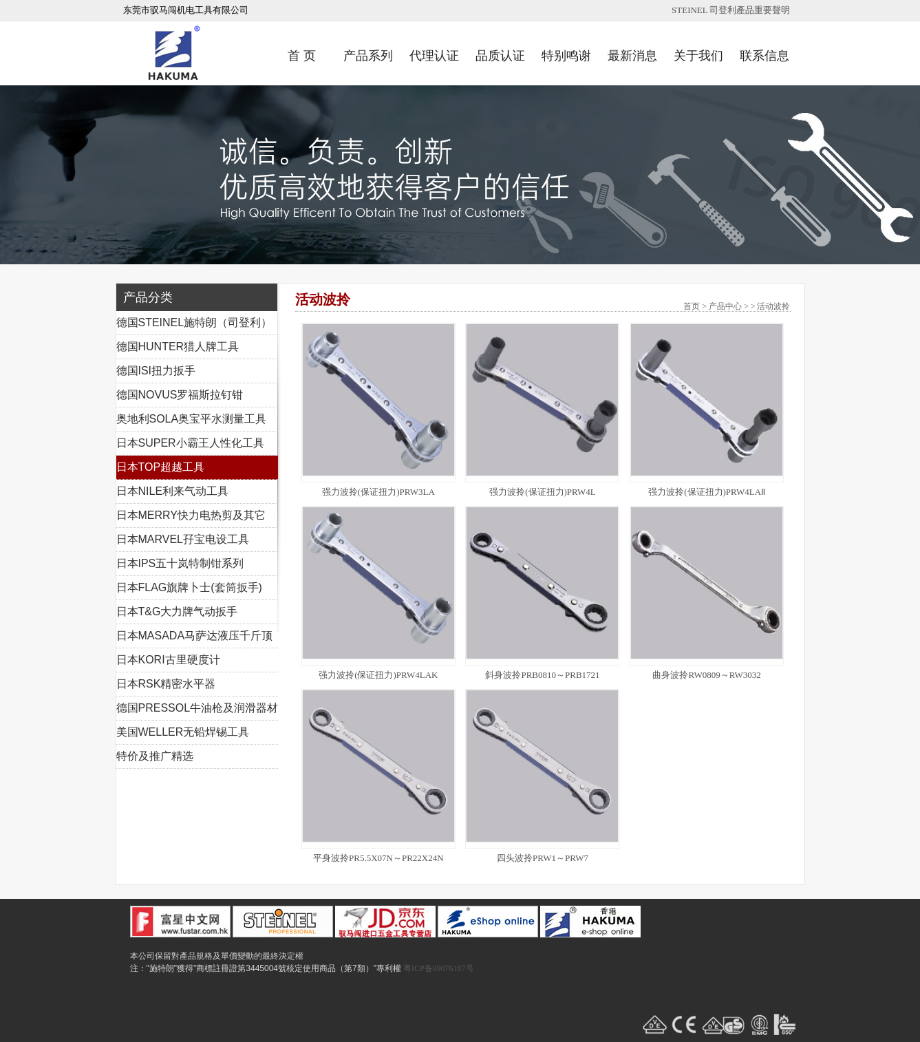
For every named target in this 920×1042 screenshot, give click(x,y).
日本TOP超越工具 (160, 467)
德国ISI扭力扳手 (156, 370)
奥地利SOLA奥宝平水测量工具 (191, 419)
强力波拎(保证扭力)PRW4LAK (378, 675)
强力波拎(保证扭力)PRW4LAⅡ (706, 492)
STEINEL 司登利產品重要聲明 (731, 10)
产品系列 (368, 56)
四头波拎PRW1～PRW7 (542, 858)
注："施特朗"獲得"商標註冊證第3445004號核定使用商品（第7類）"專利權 (265, 968)
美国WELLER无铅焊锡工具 (183, 732)
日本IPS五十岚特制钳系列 (180, 563)
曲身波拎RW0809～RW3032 (706, 675)
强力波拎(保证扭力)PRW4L (542, 492)
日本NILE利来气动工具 (172, 491)
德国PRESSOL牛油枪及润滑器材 (197, 708)
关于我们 (698, 56)
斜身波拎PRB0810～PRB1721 (542, 675)
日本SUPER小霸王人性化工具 (190, 443)
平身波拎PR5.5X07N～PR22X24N (378, 858)
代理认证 (434, 56)
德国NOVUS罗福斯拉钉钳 (180, 395)
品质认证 (500, 56)
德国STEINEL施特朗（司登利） (194, 322)
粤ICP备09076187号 (438, 968)
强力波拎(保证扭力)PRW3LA (378, 492)
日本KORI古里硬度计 (168, 660)
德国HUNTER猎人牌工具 (177, 346)
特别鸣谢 (566, 56)
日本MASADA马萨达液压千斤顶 (194, 635)
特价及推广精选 (154, 756)
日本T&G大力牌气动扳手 (177, 611)
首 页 (302, 56)
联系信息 (764, 56)
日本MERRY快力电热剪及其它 (191, 515)
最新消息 (632, 56)
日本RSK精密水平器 (166, 684)
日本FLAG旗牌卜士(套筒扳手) (189, 587)
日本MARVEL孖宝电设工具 (183, 539)
